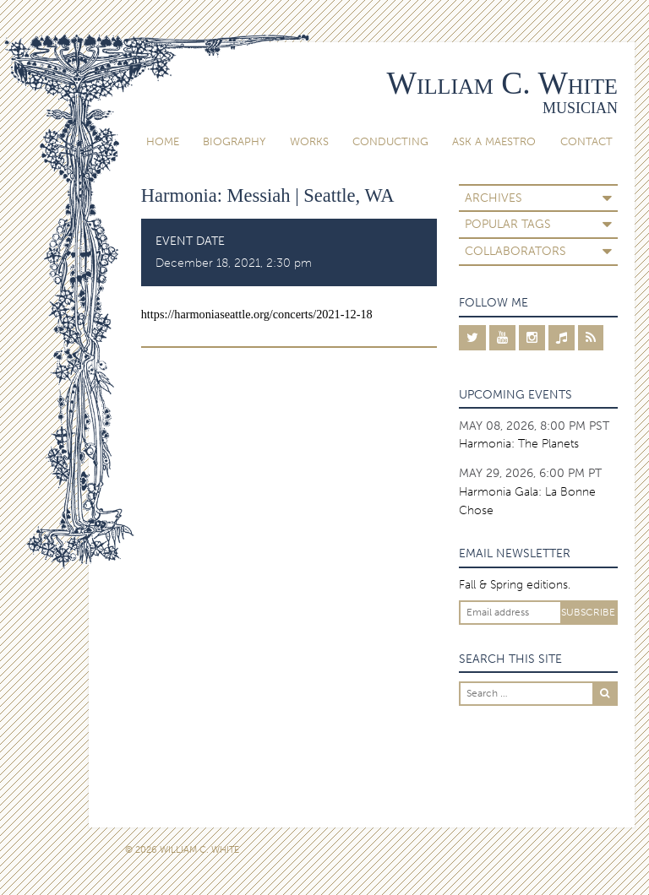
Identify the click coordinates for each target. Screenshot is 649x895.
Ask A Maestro (494, 141)
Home (162, 141)
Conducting (390, 141)
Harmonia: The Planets (519, 444)
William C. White (502, 83)
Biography (234, 141)
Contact (586, 141)
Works (309, 141)
